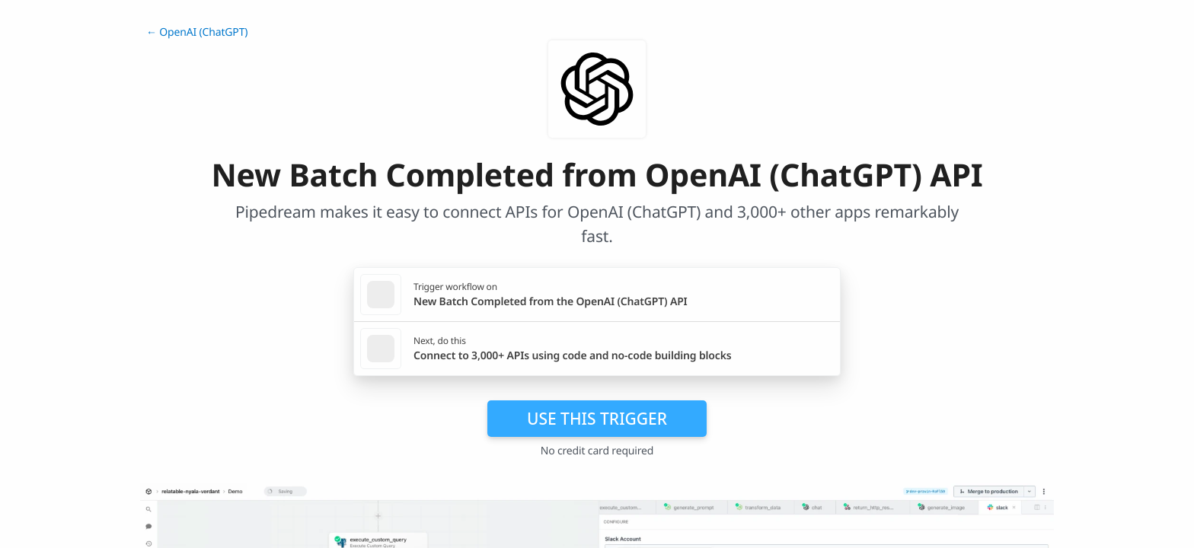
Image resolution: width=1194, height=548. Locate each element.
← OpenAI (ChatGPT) (196, 32)
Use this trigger (597, 418)
